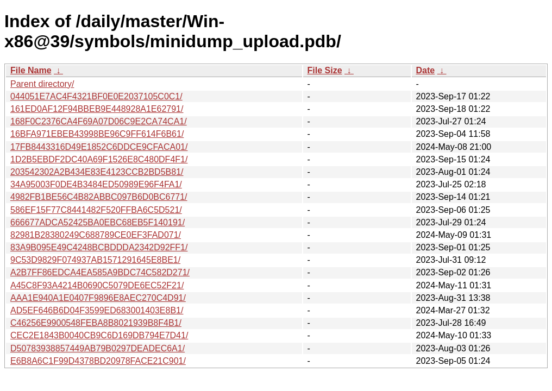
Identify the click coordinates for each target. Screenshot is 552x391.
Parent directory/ (42, 84)
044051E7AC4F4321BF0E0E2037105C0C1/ (96, 96)
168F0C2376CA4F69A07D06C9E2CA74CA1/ (98, 121)
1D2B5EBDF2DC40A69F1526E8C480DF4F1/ (98, 159)
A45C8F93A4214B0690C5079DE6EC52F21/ (97, 285)
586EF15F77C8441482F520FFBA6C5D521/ (96, 210)
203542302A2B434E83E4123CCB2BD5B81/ (96, 171)
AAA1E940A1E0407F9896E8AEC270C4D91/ (98, 297)
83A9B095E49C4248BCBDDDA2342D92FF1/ (98, 247)
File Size (325, 70)
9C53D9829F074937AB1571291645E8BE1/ (95, 259)
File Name (31, 70)
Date (425, 70)
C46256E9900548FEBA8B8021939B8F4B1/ (95, 322)
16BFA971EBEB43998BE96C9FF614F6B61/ (97, 133)
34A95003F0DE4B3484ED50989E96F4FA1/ (96, 184)
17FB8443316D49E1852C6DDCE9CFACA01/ (98, 147)
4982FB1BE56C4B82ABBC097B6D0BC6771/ (98, 196)
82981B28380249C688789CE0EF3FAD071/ (95, 234)
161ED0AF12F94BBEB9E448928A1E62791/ (96, 108)
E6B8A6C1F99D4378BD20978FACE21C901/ (98, 360)
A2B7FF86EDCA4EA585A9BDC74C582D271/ (100, 272)
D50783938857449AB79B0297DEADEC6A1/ (97, 348)
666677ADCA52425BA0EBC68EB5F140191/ (97, 222)
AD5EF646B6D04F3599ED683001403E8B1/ (96, 310)
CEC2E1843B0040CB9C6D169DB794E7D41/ (99, 335)
